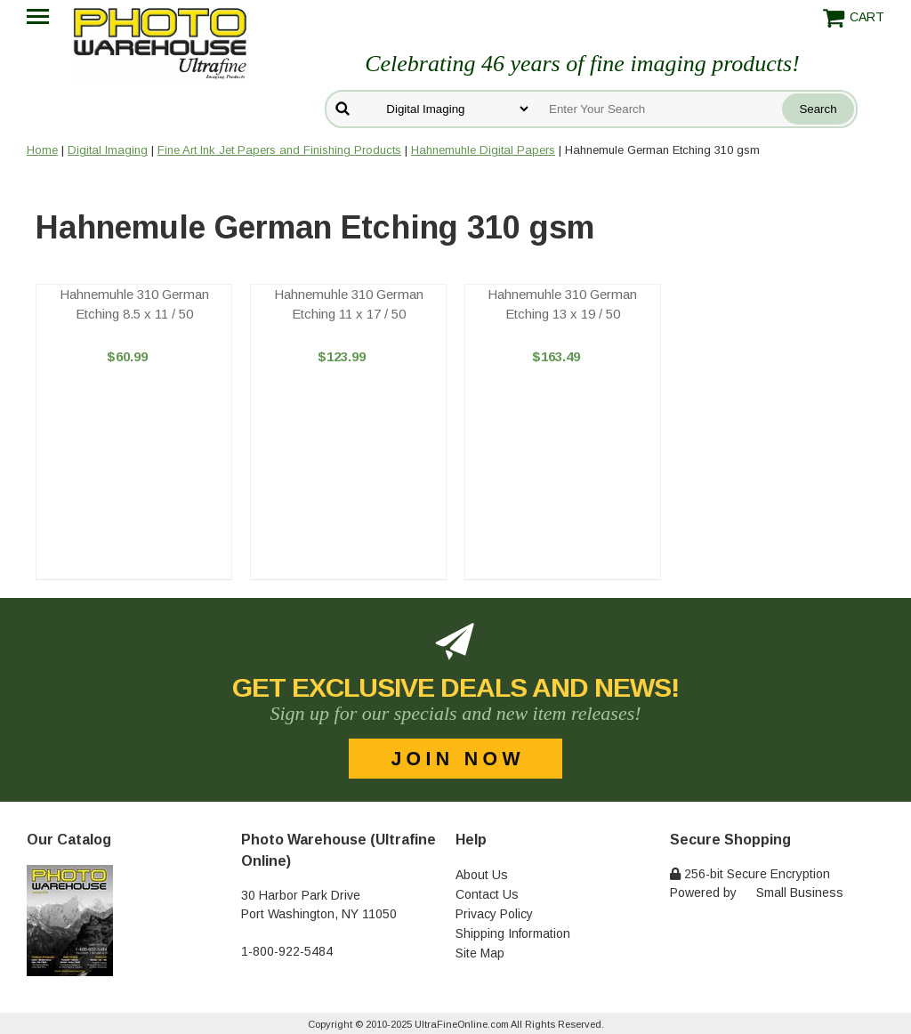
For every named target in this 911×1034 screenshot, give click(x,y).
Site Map (480, 953)
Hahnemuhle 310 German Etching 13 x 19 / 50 (562, 304)
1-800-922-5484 (287, 951)
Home (42, 150)
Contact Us (487, 894)
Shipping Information (513, 933)
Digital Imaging (108, 150)
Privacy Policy (494, 914)
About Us (482, 875)
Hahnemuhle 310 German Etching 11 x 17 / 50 (348, 304)
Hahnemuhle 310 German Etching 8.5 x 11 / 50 (134, 304)
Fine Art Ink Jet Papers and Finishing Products (279, 150)
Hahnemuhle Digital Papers (483, 150)
